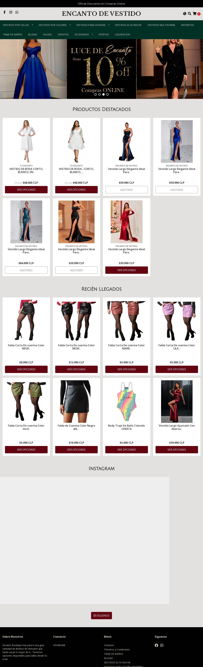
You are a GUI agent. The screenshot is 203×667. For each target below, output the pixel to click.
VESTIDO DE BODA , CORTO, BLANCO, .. (76, 181)
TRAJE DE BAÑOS (12, 45)
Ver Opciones (26, 200)
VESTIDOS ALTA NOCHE (128, 35)
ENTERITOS (187, 35)
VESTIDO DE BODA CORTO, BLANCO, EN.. (26, 181)
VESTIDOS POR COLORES (53, 35)
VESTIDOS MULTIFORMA (161, 35)
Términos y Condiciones (117, 602)
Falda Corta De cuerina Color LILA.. (177, 358)
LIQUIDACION (122, 45)
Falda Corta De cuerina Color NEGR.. (26, 358)
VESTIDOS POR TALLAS (16, 35)
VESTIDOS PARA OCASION (90, 35)
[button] (184, 19)
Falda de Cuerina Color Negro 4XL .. (76, 438)
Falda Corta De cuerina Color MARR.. (126, 358)
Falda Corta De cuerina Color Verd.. (26, 438)
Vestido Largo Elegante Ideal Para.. (126, 181)
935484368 (59, 598)
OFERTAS (104, 45)
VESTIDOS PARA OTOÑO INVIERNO (123, 619)
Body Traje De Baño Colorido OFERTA (126, 438)
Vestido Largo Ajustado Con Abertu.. (177, 438)
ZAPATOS (63, 45)
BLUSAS (32, 45)
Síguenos (101, 568)
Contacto (109, 598)
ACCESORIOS (82, 45)
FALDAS (47, 45)
